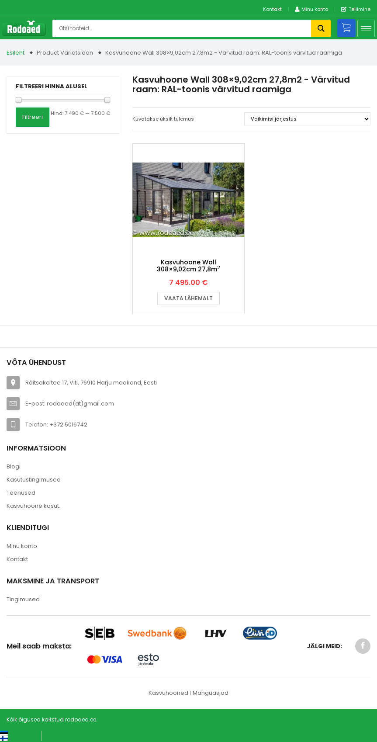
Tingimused (23, 599)
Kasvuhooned (168, 693)
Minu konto (22, 546)
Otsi (321, 28)
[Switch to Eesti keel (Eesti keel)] (17, 732)
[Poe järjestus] (307, 118)
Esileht (15, 53)
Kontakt (272, 9)
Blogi (14, 466)
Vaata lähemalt (188, 298)
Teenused (21, 493)
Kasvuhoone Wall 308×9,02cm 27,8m (188, 265)
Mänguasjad (210, 693)
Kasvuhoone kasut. (33, 506)
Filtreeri (32, 117)
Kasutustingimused (34, 479)
